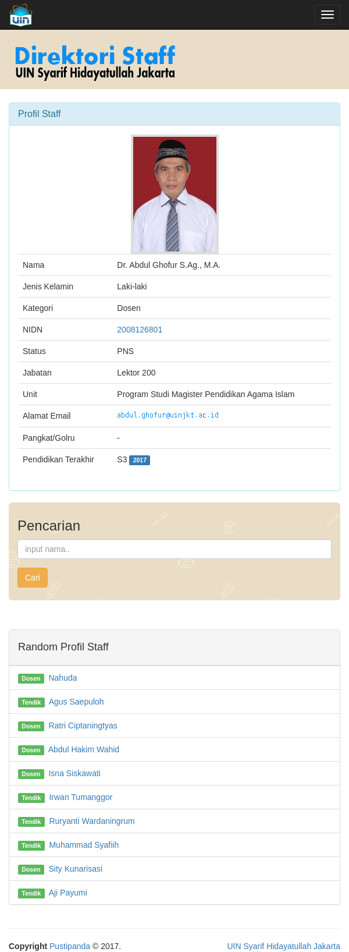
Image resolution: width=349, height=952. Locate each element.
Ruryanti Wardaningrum (91, 821)
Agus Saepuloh (76, 701)
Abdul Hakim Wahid (83, 749)
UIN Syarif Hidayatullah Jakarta (283, 946)
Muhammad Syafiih (84, 845)
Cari (32, 577)
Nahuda (62, 677)
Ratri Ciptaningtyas (82, 725)
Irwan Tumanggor (80, 797)
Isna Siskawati (74, 773)
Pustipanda (69, 946)
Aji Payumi (68, 892)
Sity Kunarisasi (75, 868)
